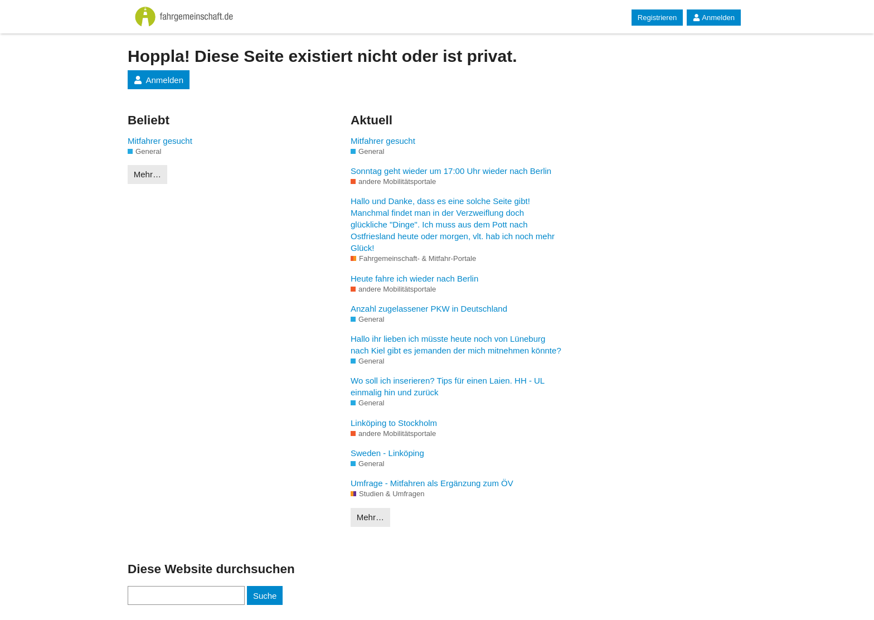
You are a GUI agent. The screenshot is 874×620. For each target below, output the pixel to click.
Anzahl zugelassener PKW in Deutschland (429, 308)
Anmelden (714, 17)
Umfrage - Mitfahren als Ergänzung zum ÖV (432, 483)
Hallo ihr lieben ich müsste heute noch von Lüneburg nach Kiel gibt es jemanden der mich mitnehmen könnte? (456, 344)
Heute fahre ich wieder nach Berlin (414, 278)
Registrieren (657, 17)
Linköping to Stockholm (394, 423)
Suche (265, 595)
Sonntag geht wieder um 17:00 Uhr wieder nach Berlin (451, 171)
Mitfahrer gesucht (160, 141)
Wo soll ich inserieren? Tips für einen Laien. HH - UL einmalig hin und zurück (448, 386)
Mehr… (147, 174)
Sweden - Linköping (387, 453)
